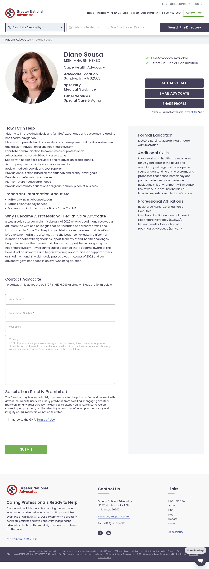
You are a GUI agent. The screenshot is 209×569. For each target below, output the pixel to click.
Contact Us (109, 488)
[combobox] (35, 26)
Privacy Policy (104, 557)
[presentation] (31, 431)
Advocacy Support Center (114, 516)
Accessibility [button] (175, 531)
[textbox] (36, 26)
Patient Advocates (18, 39)
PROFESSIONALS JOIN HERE (22, 539)
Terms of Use (190, 111)
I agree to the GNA (33, 419)
